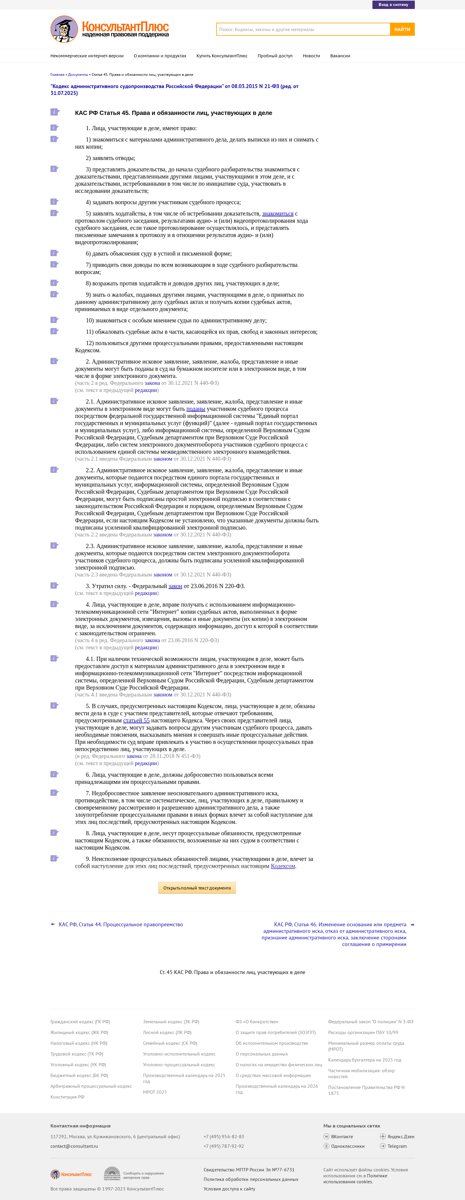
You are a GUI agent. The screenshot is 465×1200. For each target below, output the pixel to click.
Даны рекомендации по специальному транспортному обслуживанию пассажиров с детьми (370, 117)
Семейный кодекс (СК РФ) (170, 1043)
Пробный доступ (275, 56)
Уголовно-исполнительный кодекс (179, 1054)
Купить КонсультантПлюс (222, 56)
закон (175, 586)
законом (162, 459)
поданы (195, 408)
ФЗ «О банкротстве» (257, 1021)
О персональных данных (262, 1054)
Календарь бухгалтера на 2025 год (364, 1060)
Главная (57, 74)
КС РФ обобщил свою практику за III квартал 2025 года (367, 179)
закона (152, 383)
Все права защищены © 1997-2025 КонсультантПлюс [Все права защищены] (107, 1189)
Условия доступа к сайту (229, 1189)
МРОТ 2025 (155, 1092)
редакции (146, 390)
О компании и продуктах (160, 56)
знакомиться (278, 213)
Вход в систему (393, 4)
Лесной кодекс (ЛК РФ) (167, 1032)
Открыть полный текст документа (197, 888)
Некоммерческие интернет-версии (87, 56)
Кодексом (283, 866)
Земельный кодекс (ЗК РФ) (171, 1021)
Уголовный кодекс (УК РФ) (78, 1064)
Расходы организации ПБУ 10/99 (363, 1032)
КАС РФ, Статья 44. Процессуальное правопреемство (121, 924)
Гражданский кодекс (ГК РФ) (80, 1021)
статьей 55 (136, 720)
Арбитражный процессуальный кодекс (91, 1086)
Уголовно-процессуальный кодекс (179, 1064)
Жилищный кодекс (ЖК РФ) (79, 1032)
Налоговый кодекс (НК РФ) (78, 1043)
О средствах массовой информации (273, 1075)
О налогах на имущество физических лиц (279, 1064)
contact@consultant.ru (74, 1146)
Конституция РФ (67, 1097)
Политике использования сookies (355, 1178)
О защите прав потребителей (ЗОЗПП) (276, 1032)
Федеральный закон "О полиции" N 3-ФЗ (371, 1021)
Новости (311, 56)
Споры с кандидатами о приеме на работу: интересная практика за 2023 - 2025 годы (369, 208)
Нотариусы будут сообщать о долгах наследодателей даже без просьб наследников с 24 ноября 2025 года (367, 149)
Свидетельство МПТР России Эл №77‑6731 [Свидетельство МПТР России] (249, 1170)
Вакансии (340, 56)
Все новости (343, 227)
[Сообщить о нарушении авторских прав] (134, 1174)
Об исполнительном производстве (272, 1043)
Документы (78, 74)
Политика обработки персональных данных (251, 1179)
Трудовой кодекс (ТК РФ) (76, 1054)
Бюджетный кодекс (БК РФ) (79, 1075)
